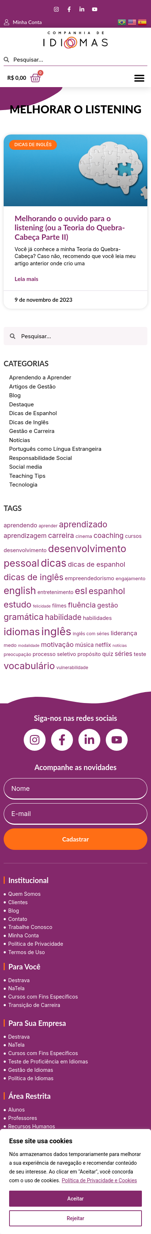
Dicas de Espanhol (33, 413)
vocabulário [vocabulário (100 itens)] (29, 665)
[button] (139, 78)
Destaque (21, 404)
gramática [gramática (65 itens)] (23, 617)
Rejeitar (75, 1218)
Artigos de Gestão (32, 386)
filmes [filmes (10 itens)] (59, 606)
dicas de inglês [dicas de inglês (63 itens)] (33, 577)
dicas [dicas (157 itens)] (53, 563)
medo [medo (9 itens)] (10, 645)
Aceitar (75, 1199)
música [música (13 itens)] (84, 644)
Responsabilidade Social (40, 457)
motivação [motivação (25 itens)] (57, 644)
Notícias (19, 440)
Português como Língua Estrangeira (55, 448)
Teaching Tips (27, 475)
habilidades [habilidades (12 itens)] (97, 618)
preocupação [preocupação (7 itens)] (17, 654)
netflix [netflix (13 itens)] (103, 644)
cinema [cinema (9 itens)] (84, 536)
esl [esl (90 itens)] (81, 590)
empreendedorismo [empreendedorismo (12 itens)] (89, 578)
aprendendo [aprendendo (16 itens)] (20, 525)
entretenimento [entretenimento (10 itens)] (56, 592)
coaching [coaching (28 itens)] (109, 535)
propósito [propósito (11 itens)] (89, 654)
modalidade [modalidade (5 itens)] (29, 645)
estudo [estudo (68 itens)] (17, 604)
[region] (75, 1181)
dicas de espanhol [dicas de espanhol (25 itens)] (96, 564)
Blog (15, 395)
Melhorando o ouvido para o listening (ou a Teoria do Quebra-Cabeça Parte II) (70, 227)
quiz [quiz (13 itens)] (107, 654)
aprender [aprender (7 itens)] (48, 525)
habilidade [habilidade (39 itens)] (63, 617)
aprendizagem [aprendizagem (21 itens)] (25, 535)
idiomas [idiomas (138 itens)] (22, 632)
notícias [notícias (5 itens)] (120, 645)
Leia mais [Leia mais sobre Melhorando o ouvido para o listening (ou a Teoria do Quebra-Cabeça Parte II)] (26, 278)
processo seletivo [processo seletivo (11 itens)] (54, 654)
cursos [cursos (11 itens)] (133, 536)
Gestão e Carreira (32, 430)
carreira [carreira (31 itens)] (61, 535)
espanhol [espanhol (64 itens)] (107, 591)
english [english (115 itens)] (20, 590)
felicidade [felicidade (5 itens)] (42, 606)
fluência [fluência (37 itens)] (82, 604)
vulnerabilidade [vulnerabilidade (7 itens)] (72, 667)
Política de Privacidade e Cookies (99, 1180)
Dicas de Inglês (29, 422)
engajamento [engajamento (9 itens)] (131, 578)
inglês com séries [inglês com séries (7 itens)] (91, 633)
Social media (25, 466)
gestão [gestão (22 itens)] (107, 605)
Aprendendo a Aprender (40, 377)
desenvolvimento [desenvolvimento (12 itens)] (25, 550)
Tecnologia (23, 484)
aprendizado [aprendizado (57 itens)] (83, 524)
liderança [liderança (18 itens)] (124, 633)
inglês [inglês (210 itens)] (56, 631)
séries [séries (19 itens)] (123, 653)
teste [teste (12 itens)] (140, 654)
